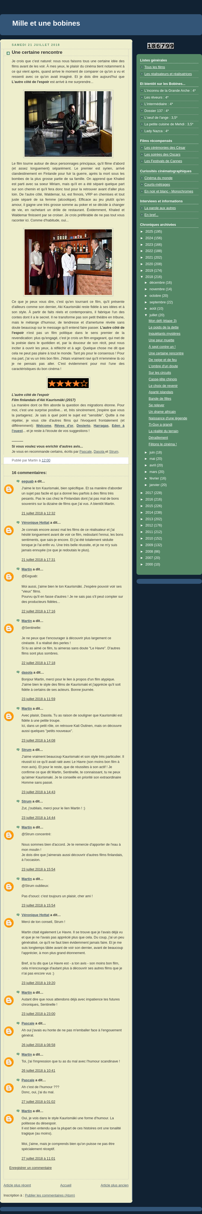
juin (153, 452)
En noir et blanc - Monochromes (168, 191)
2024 (149, 238)
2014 (149, 512)
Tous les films (154, 67)
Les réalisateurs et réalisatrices (168, 74)
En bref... (151, 215)
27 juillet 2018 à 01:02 (38, 1102)
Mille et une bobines (46, 23)
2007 (149, 558)
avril (153, 465)
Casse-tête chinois (163, 379)
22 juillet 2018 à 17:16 (38, 611)
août (153, 308)
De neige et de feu (163, 360)
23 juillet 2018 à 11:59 (38, 699)
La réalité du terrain (164, 431)
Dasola (99, 452)
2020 (149, 264)
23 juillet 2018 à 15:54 (38, 869)
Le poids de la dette (164, 327)
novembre (158, 289)
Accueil (66, 1185)
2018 (149, 277)
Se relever (156, 405)
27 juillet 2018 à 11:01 (38, 1158)
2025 (149, 231)
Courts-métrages (157, 184)
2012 (149, 525)
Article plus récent (17, 1185)
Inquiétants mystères (164, 334)
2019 (149, 271)
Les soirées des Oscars (162, 154)
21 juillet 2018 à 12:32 (38, 513)
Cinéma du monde (158, 178)
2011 (149, 532)
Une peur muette (161, 340)
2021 (149, 257)
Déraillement (158, 438)
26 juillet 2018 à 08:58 (38, 1045)
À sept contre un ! (162, 347)
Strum (113, 452)
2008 (149, 551)
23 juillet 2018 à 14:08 (38, 740)
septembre (158, 302)
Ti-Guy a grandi (160, 425)
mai (153, 459)
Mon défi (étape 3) (163, 321)
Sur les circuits (160, 373)
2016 (149, 499)
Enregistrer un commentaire (30, 1168)
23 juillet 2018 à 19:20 (38, 983)
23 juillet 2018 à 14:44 (38, 818)
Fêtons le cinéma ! (163, 444)
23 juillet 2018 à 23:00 (38, 1014)
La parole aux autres (160, 208)
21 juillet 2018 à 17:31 (38, 560)
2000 (149, 564)
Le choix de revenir (163, 386)
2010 (149, 538)
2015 (149, 506)
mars (154, 472)
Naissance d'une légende (168, 418)
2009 (149, 545)
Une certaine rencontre (166, 353)
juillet (154, 315)
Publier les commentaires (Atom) (50, 1195)
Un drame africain (162, 412)
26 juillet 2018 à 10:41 (38, 1071)
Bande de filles (160, 399)
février (155, 478)
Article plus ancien (115, 1185)
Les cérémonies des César (164, 148)
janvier (155, 485)
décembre (158, 283)
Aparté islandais (161, 392)
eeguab (28, 481)
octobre (156, 296)
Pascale (85, 452)
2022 (149, 251)
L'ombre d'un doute (163, 366)
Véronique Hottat (35, 523)
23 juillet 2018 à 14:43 (38, 792)
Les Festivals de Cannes (163, 161)
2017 (149, 493)
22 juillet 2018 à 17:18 (38, 663)
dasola (27, 672)
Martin (27, 569)
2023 (149, 245)
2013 (149, 519)
